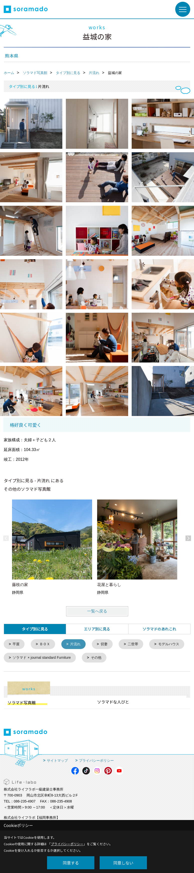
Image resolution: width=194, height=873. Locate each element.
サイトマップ (57, 762)
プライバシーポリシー (96, 762)
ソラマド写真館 (22, 703)
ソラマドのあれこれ (159, 629)
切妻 (107, 644)
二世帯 (137, 644)
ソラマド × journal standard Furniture (87, 658)
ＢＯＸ (46, 644)
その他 (143, 658)
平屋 (17, 644)
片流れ (77, 644)
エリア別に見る (97, 629)
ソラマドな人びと (113, 703)
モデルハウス (24, 658)
